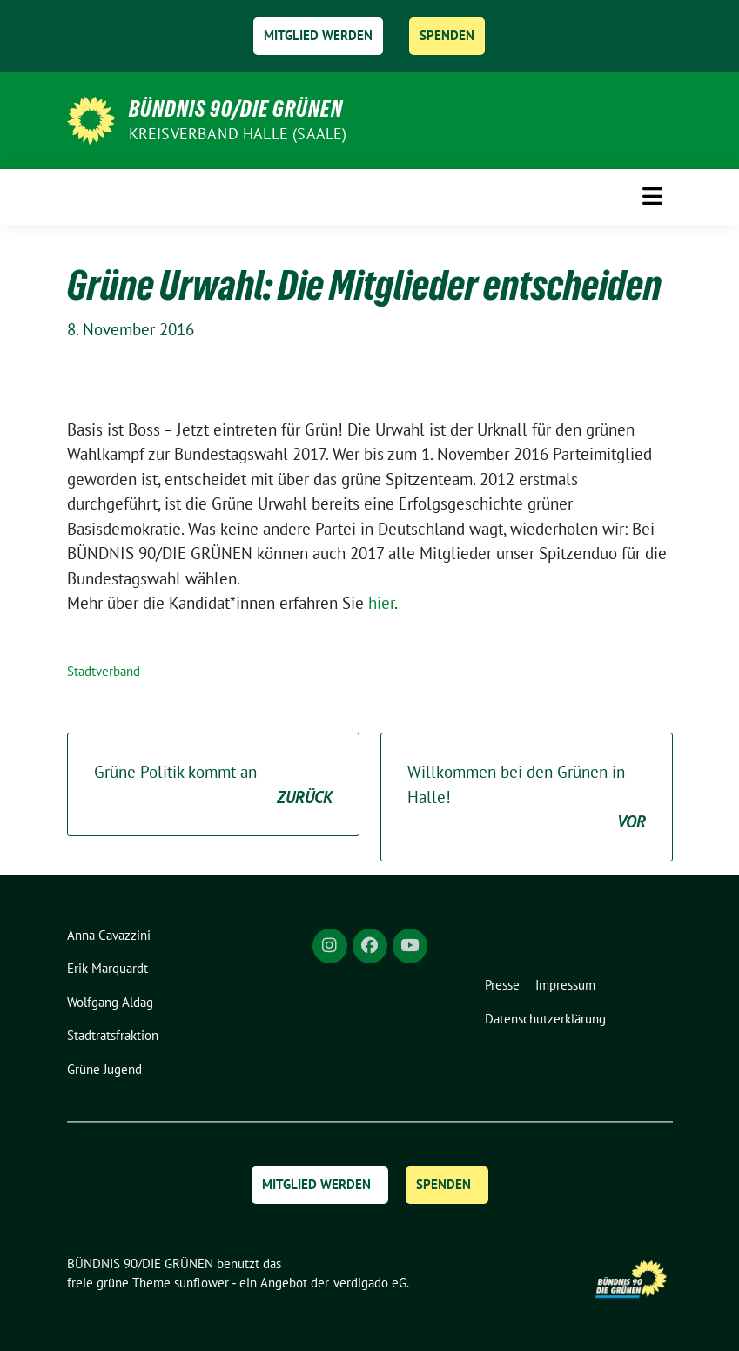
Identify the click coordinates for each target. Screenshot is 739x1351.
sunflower (201, 1282)
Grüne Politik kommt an (213, 785)
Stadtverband (103, 671)
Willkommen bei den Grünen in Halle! (526, 797)
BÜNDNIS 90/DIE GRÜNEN (236, 109)
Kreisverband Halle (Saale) (238, 134)
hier (381, 602)
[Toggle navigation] (652, 196)
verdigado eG (369, 1282)
